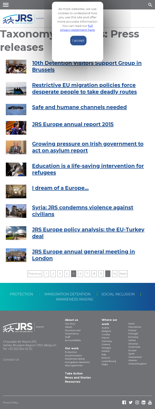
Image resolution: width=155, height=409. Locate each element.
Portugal (133, 333)
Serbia (132, 340)
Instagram (137, 402)
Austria (105, 327)
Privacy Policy (10, 402)
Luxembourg (109, 361)
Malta (105, 364)
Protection (21, 294)
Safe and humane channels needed (79, 107)
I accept (78, 40)
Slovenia (133, 343)
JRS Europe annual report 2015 (73, 124)
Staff (67, 337)
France (105, 337)
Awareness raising (74, 299)
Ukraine (132, 360)
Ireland (105, 351)
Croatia (106, 334)
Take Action (74, 373)
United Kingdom (137, 363)
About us (71, 320)
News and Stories (78, 377)
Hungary (106, 347)
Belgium (106, 331)
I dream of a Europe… (60, 188)
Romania (133, 337)
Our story (70, 323)
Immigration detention (67, 294)
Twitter (131, 402)
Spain (131, 353)
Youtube (150, 402)
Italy (104, 354)
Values (68, 326)
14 (114, 273)
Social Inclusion (118, 294)
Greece (106, 344)
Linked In (143, 402)
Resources (72, 381)
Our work (72, 348)
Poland (132, 330)
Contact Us (11, 359)
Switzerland (134, 357)
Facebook (124, 402)
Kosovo (106, 357)
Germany (107, 341)
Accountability (73, 340)
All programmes (74, 365)
